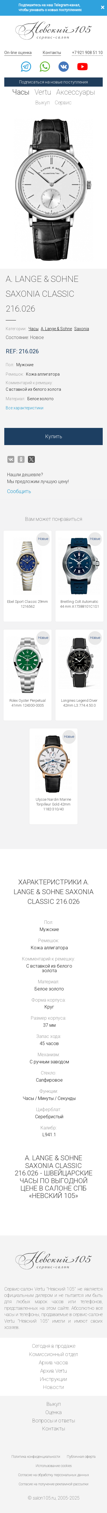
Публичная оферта (81, 1457)
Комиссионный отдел (53, 1354)
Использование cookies (54, 1466)
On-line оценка (18, 52)
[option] (53, 190)
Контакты (52, 52)
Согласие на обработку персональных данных (53, 1475)
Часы (20, 92)
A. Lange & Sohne (56, 329)
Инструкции (53, 1379)
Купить (53, 436)
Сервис (63, 102)
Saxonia (81, 329)
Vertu (43, 92)
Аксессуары (75, 92)
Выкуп (42, 102)
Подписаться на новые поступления (53, 82)
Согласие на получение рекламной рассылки (53, 1484)
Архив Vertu (53, 1371)
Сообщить (19, 491)
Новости (53, 1387)
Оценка (53, 1412)
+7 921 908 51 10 (87, 52)
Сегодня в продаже (53, 1346)
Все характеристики (24, 408)
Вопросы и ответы (53, 1421)
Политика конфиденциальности (35, 1457)
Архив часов (53, 1362)
